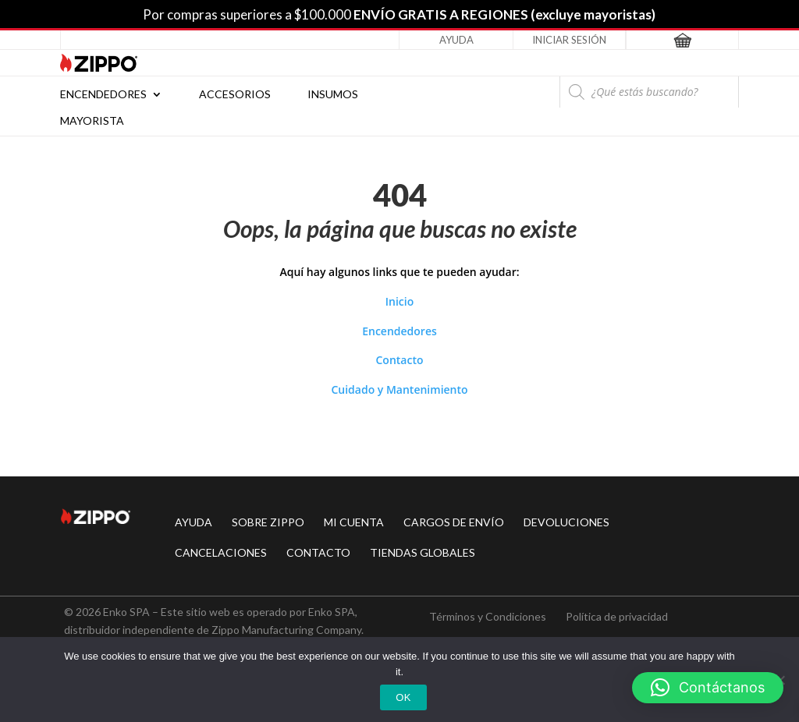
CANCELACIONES (221, 552)
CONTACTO (318, 552)
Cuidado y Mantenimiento (399, 389)
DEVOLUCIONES (566, 522)
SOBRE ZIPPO (268, 522)
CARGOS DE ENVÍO (453, 522)
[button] (707, 687)
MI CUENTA (354, 522)
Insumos (332, 95)
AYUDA (193, 522)
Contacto (399, 359)
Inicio (399, 301)
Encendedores (103, 95)
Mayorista (92, 121)
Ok (403, 697)
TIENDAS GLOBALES (422, 552)
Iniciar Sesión (569, 40)
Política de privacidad (617, 616)
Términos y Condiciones (487, 616)
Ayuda (456, 40)
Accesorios (235, 95)
